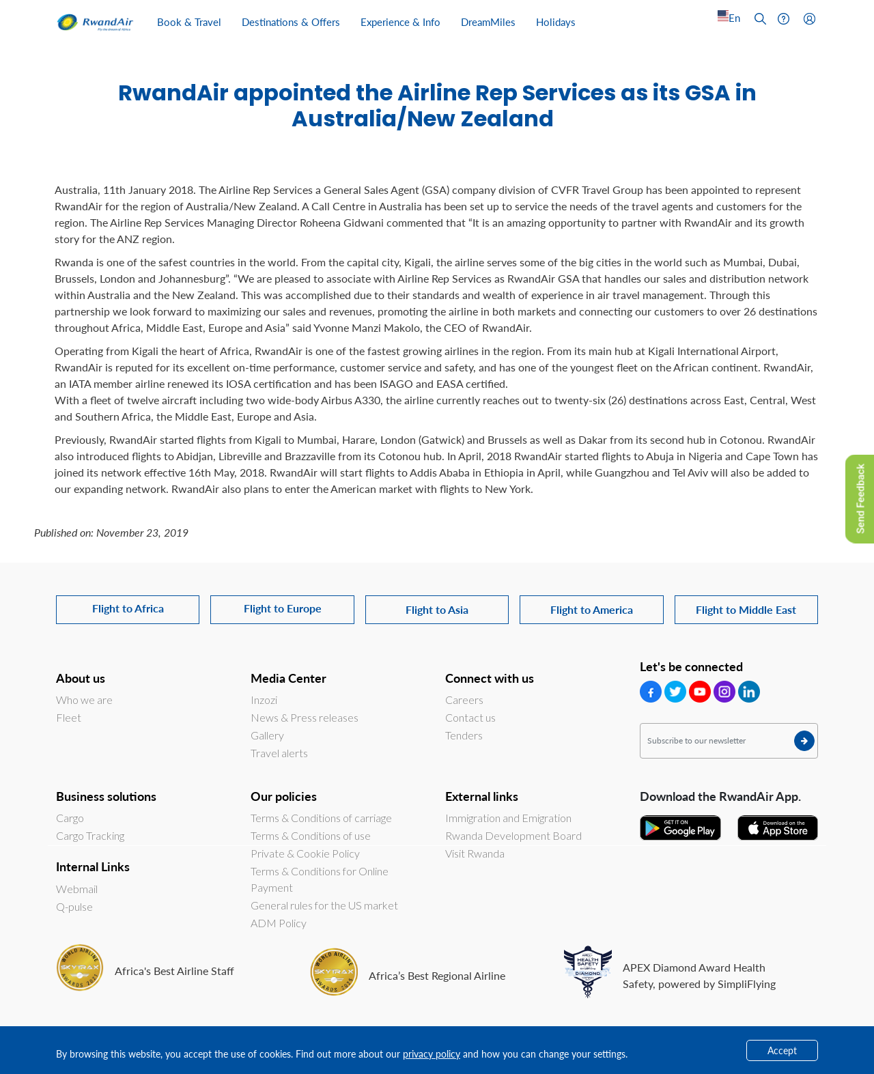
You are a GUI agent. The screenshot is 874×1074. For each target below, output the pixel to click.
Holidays (556, 21)
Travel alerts (279, 752)
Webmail (77, 888)
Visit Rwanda (475, 853)
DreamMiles (488, 21)
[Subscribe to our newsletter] (729, 741)
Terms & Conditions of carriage (321, 817)
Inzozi (264, 699)
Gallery (267, 735)
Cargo (70, 817)
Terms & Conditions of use (311, 835)
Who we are (84, 699)
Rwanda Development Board (513, 835)
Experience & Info (400, 21)
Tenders (464, 735)
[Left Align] (729, 18)
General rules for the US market (324, 905)
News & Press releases (304, 717)
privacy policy (431, 1053)
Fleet (68, 717)
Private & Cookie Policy (305, 853)
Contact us (470, 717)
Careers (464, 699)
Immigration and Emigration (508, 817)
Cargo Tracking (90, 835)
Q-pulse (74, 906)
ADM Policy (279, 922)
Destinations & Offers (291, 21)
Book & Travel (189, 21)
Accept (782, 1050)
